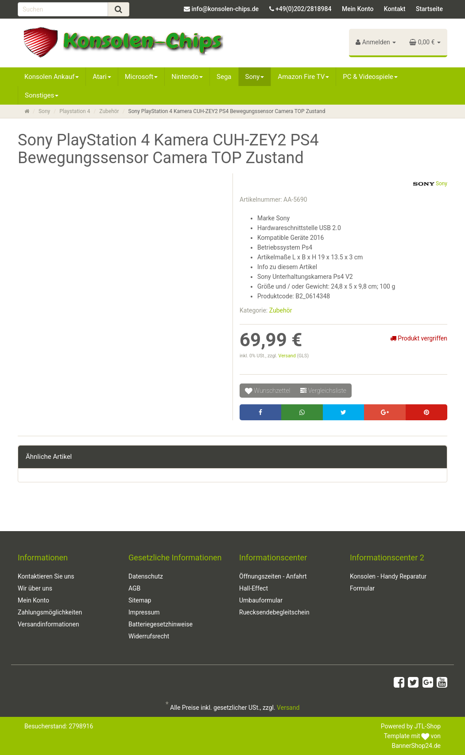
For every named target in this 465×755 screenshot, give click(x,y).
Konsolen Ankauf (51, 77)
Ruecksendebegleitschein (274, 612)
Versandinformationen (48, 624)
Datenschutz (145, 576)
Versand (288, 356)
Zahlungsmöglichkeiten (50, 612)
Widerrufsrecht (148, 636)
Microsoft (141, 77)
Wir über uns (35, 588)
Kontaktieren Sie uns (46, 576)
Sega (224, 77)
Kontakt (395, 8)
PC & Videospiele (370, 77)
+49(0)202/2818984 (303, 8)
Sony (254, 77)
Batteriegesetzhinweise (160, 624)
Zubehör (109, 111)
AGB (134, 588)
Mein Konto (357, 8)
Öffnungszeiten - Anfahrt (273, 576)
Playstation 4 (74, 111)
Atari (102, 77)
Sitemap (139, 600)
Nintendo (187, 77)
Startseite (429, 8)
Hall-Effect (253, 588)
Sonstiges (41, 95)
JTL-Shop (428, 726)
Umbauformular (261, 600)
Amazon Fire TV (303, 77)
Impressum (143, 612)
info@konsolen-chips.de (225, 8)
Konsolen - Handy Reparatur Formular (388, 582)
